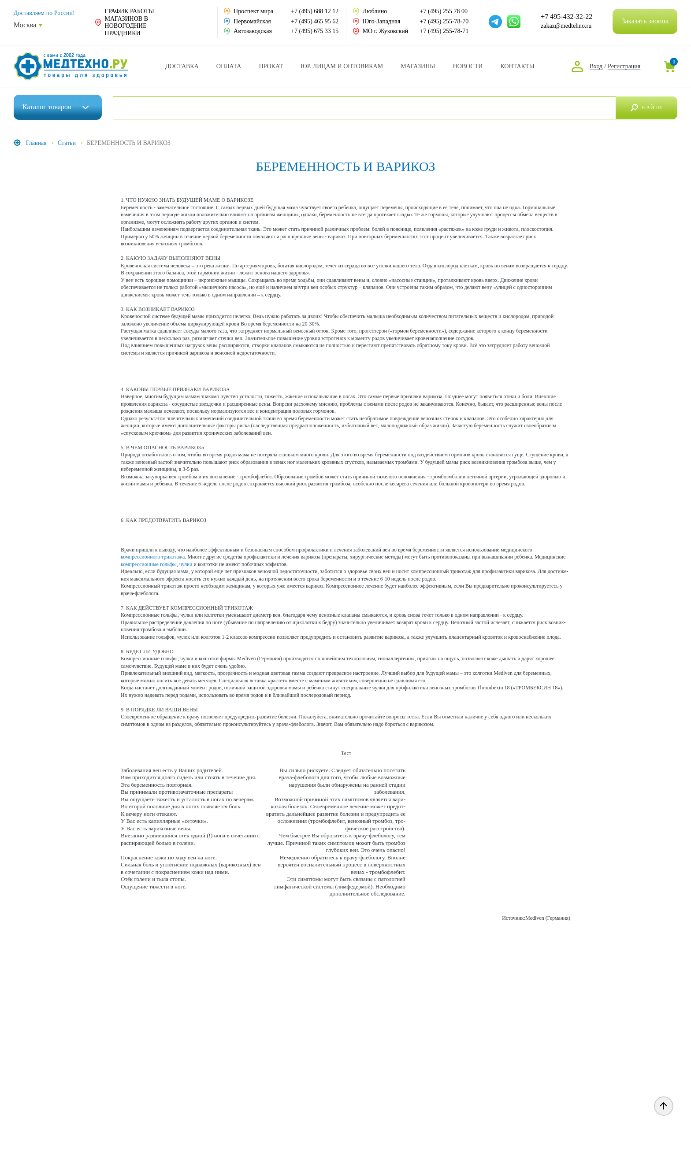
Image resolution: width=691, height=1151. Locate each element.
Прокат (271, 66)
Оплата (228, 66)
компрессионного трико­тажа (153, 557)
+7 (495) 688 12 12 (314, 11)
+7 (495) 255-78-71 (444, 31)
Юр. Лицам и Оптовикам (342, 66)
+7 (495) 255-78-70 (444, 21)
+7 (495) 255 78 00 (444, 11)
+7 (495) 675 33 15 (314, 31)
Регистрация (624, 66)
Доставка (182, 66)
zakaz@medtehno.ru (566, 25)
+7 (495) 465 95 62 (314, 21)
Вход (596, 66)
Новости (468, 66)
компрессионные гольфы (149, 564)
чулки (186, 564)
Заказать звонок (645, 21)
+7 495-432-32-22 (566, 16)
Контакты (517, 66)
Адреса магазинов (418, 66)
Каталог (46, 107)
